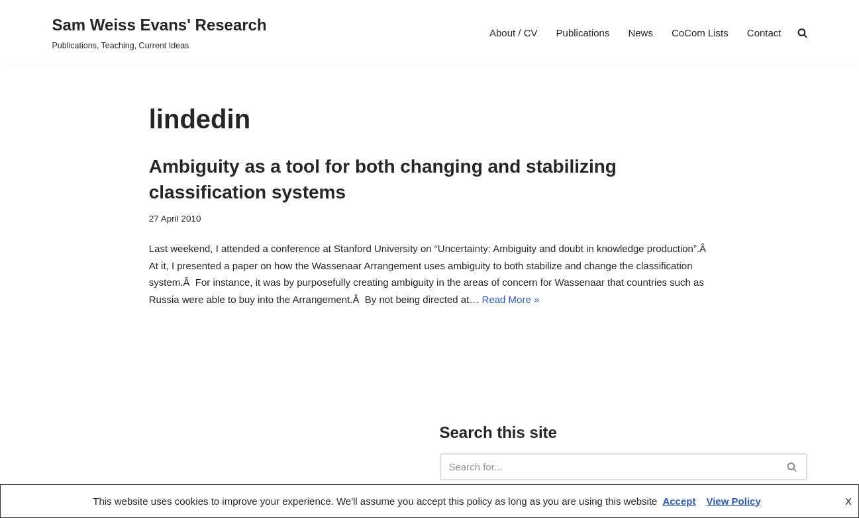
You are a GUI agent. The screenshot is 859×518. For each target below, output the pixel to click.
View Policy (733, 501)
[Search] (609, 466)
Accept (678, 501)
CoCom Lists (700, 32)
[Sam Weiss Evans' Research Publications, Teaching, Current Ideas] (159, 32)
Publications (583, 32)
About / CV (513, 32)
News (640, 32)
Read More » (511, 299)
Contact (764, 32)
